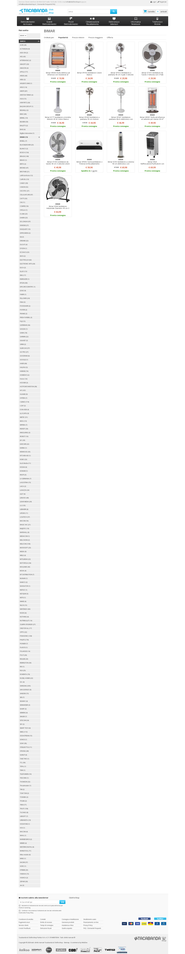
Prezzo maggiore (95, 35)
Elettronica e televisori (114, 19)
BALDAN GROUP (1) (26, 104)
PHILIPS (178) (24, 638)
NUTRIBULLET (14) (26, 618)
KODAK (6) (23, 465)
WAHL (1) (23, 833)
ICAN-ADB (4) (24, 407)
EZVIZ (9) (23, 288)
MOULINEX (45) (25, 565)
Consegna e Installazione (70, 917)
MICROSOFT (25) (25, 546)
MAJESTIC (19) (24, 526)
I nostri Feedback (24, 926)
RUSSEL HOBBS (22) (26, 676)
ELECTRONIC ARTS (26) (27, 262)
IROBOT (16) (24, 434)
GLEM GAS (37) (25, 346)
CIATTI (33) (23, 196)
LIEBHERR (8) (24, 507)
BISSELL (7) (23, 139)
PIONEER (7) (24, 641)
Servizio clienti (23, 923)
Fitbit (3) (22, 300)
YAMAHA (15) (24, 872)
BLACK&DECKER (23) (26, 143)
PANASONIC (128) (26, 634)
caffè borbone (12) (26, 173)
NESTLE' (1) (23, 588)
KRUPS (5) (23, 473)
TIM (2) (22, 787)
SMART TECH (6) (25, 726)
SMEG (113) (23, 730)
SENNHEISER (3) (25, 703)
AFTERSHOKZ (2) (25, 58)
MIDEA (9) (23, 549)
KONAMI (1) (24, 469)
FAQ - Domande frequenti (92, 926)
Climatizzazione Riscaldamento (92, 20)
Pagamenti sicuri (24, 920)
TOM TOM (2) (24, 791)
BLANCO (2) (24, 146)
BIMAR (22, 33)
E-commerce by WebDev (79, 940)
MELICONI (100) (25, 542)
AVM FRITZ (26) (25, 100)
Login (153, 2)
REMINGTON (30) (25, 661)
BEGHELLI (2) (24, 108)
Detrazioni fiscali (46, 926)
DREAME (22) (24, 239)
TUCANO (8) (24, 810)
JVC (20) (22, 438)
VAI (62, 899)
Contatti (43, 917)
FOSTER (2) (23, 308)
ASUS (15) (23, 97)
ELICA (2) (23, 265)
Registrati (162, 2)
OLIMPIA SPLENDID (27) (27, 622)
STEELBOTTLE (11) (26, 745)
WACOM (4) (24, 829)
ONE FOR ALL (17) (26, 626)
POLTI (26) (23, 653)
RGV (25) (23, 668)
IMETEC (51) (24, 415)
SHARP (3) (23, 707)
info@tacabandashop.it (27, 4)
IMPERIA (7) (23, 423)
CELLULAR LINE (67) (26, 192)
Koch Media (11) (25, 461)
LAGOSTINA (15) (25, 480)
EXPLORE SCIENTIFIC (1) (27, 285)
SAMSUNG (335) (25, 684)
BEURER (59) (24, 120)
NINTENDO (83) (25, 607)
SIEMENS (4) (23, 711)
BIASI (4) (22, 127)
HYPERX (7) (23, 396)
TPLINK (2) (23, 799)
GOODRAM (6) (25, 354)
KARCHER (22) (24, 442)
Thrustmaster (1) (25, 783)
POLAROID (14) (25, 649)
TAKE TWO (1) (24, 757)
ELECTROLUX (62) (25, 258)
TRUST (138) (24, 806)
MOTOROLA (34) (25, 561)
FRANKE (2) (23, 311)
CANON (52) (24, 185)
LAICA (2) (23, 484)
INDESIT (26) (24, 427)
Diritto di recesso (46, 920)
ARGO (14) (23, 85)
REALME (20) (24, 657)
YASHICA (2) (24, 875)
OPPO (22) (23, 630)
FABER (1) (23, 292)
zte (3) (22, 883)
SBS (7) (22, 695)
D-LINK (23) (23, 212)
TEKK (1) (22, 768)
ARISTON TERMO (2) (26, 93)
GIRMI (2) (23, 342)
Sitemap (67, 940)
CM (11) (22, 200)
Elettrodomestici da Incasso (28, 19)
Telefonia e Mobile (157, 19)
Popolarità (63, 35)
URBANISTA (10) (25, 818)
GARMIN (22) (24, 334)
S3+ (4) (22, 680)
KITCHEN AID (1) (25, 453)
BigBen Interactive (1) (27, 131)
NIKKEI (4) (23, 599)
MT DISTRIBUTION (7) (27, 572)
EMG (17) (23, 273)
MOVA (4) (23, 569)
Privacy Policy (29, 910)
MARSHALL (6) (24, 530)
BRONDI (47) (24, 166)
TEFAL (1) (23, 764)
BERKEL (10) (24, 116)
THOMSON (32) (25, 780)
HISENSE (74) (24, 369)
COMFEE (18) (24, 204)
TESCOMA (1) (24, 776)
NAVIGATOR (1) (25, 584)
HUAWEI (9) (23, 392)
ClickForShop (74, 895)
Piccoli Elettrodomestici (71, 19)
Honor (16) (23, 377)
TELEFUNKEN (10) (25, 772)
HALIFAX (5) (24, 365)
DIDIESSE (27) (24, 223)
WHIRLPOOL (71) (25, 849)
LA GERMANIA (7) (25, 476)
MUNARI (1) (23, 576)
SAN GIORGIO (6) (25, 687)
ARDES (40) (23, 74)
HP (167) (23, 388)
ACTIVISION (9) (25, 47)
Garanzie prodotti (68, 920)
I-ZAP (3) (23, 404)
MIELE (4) (23, 553)
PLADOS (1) (23, 645)
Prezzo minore (78, 35)
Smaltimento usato (89, 917)
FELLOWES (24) (25, 296)
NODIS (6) (23, 611)
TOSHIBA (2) (24, 795)
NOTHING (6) (24, 615)
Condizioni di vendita (26, 917)
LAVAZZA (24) (24, 488)
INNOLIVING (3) (25, 430)
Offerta (110, 35)
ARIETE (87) (23, 89)
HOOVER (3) (24, 381)
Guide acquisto (67, 926)
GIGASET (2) (24, 338)
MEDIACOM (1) (25, 534)
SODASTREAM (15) (26, 734)
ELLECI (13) (23, 269)
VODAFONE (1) (25, 822)
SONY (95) (23, 741)
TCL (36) (22, 760)
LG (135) (22, 503)
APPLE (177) (24, 70)
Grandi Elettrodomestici (49, 19)
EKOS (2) (22, 254)
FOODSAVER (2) (25, 304)
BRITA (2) (23, 162)
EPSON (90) (23, 281)
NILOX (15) (23, 603)
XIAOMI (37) (24, 860)
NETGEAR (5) (24, 592)
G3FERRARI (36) (25, 323)
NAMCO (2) (23, 580)
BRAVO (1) (23, 158)
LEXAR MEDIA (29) (26, 499)
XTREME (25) (24, 868)
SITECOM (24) (24, 718)
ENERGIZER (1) (24, 277)
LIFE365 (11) (24, 511)
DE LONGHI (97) (25, 219)
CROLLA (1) (23, 208)
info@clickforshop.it (73, 2)
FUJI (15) (22, 319)
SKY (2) (22, 722)
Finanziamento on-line (90, 920)
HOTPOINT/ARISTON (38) (28, 384)
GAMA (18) (23, 331)
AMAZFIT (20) (24, 62)
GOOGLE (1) (24, 357)
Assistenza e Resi (67, 923)
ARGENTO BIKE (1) (26, 81)
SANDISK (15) (24, 691)
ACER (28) (23, 43)
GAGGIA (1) (23, 327)
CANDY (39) (24, 181)
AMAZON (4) (24, 66)
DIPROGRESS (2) (25, 231)
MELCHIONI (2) (25, 538)
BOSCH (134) (24, 150)
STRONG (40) (24, 749)
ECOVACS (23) (24, 250)
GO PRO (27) (24, 350)
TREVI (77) (23, 803)
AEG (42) (23, 54)
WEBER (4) (23, 841)
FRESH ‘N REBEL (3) (26, 315)
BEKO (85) (23, 112)
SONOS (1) (23, 737)
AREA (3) (22, 77)
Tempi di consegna (46, 923)
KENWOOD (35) (25, 450)
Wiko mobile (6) (25, 852)
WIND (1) (23, 856)
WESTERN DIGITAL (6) (27, 845)
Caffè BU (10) (24, 177)
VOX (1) (22, 826)
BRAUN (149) (24, 154)
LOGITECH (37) (25, 515)
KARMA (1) (23, 446)
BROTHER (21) (24, 169)
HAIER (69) (23, 361)
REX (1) (22, 664)
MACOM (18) (24, 519)
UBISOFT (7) (24, 814)
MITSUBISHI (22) (25, 557)
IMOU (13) (23, 419)
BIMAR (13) (24, 135)
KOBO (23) (23, 457)
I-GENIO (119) (24, 400)
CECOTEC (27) (24, 189)
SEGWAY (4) (24, 699)
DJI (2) (22, 235)
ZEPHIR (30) (24, 879)
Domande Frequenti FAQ (46, 4)
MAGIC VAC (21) (25, 522)
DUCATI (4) (23, 242)
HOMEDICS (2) (24, 373)
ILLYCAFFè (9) (24, 411)
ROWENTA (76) (25, 672)
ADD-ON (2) (24, 51)
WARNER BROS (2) (26, 837)
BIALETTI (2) (24, 123)
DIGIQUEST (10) (25, 227)
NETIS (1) (23, 595)
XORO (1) (23, 864)
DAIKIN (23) (23, 216)
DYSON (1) (23, 246)
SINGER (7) (23, 714)
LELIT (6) (22, 492)
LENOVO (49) (24, 496)
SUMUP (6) (23, 753)
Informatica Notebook (136, 19)
